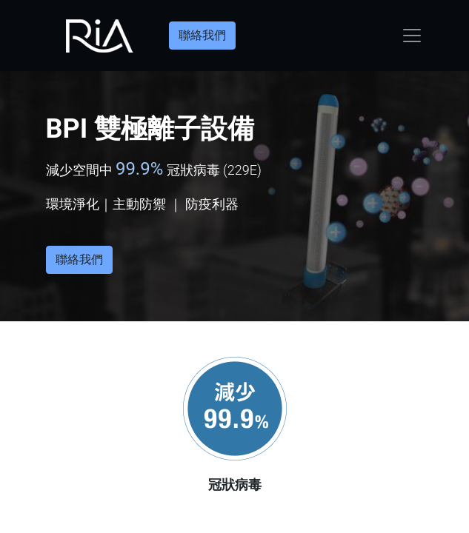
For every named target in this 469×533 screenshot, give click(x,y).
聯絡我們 (202, 35)
